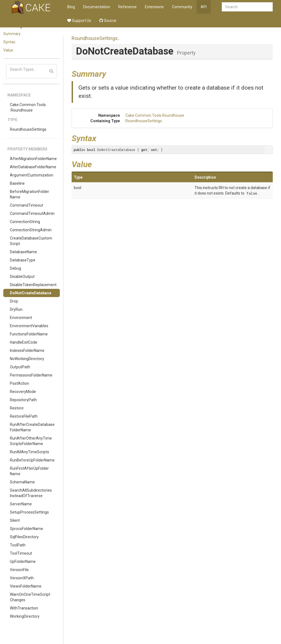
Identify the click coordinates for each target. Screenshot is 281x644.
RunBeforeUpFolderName (32, 460)
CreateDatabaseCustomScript (31, 241)
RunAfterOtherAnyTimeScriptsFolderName (31, 441)
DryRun (16, 309)
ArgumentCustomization (31, 175)
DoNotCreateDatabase (30, 293)
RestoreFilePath (24, 416)
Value (8, 50)
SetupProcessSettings (29, 512)
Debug (15, 268)
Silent (15, 520)
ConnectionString (25, 222)
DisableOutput (22, 276)
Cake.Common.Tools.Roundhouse (28, 107)
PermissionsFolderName (31, 375)
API (204, 7)
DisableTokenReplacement (33, 285)
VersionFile (19, 570)
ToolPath (18, 545)
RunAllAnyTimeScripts (29, 452)
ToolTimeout (21, 553)
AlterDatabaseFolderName (33, 167)
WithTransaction (24, 608)
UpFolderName (23, 561)
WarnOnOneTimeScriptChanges (30, 597)
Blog (71, 7)
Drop (14, 301)
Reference (127, 7)
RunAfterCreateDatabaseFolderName (32, 427)
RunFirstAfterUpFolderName (29, 471)
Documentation (96, 7)
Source (107, 20)
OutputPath (20, 367)
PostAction (19, 383)
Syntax (9, 42)
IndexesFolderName (27, 350)
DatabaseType (22, 260)
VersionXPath (22, 578)
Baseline (17, 183)
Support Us (79, 20)
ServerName (21, 504)
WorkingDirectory (25, 616)
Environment (21, 317)
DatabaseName (23, 252)
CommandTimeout (26, 205)
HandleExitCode (23, 342)
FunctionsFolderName (29, 334)
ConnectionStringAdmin (31, 230)
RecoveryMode (23, 391)
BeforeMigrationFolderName (29, 194)
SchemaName (22, 482)
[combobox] (247, 7)
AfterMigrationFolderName (33, 158)
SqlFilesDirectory (24, 537)
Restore (17, 408)
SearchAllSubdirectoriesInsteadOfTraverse (31, 493)
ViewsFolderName (25, 586)
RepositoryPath (23, 400)
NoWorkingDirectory (27, 359)
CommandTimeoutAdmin (32, 213)
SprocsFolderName (26, 528)
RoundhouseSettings (28, 129)
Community (182, 7)
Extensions (154, 7)
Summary (12, 34)
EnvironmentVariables (29, 326)
